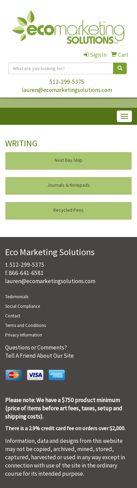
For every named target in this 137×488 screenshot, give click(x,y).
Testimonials (16, 297)
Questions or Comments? (36, 347)
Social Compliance (22, 306)
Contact (12, 316)
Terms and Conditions (25, 325)
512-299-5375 (67, 81)
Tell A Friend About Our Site (39, 355)
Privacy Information (23, 335)
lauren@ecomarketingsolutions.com (67, 90)
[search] (120, 68)
